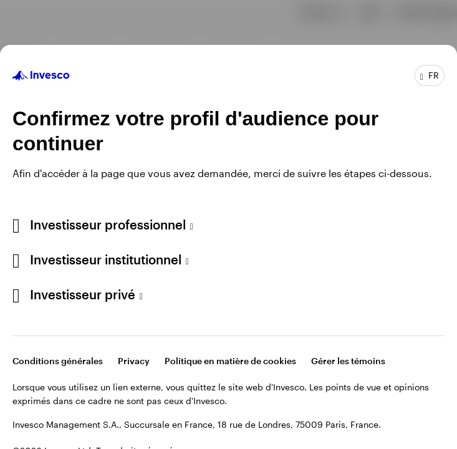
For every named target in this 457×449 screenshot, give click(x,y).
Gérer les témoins (348, 360)
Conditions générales (57, 360)
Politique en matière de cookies (230, 360)
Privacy (134, 360)
